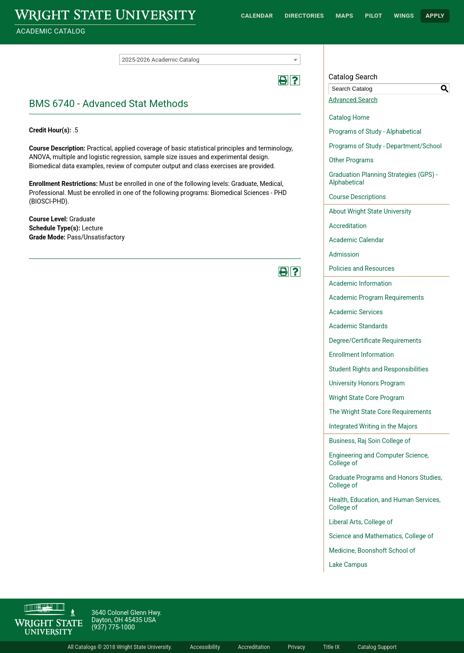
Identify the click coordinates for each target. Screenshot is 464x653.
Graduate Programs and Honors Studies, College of (385, 481)
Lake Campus (348, 564)
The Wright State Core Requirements (380, 411)
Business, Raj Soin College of (370, 440)
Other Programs (351, 160)
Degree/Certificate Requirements (375, 340)
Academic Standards (358, 326)
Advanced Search (353, 99)
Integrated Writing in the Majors (373, 426)
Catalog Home (349, 117)
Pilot (373, 15)
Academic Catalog (50, 31)
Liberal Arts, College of (360, 522)
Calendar (257, 15)
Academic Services (356, 312)
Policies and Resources (362, 268)
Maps (344, 15)
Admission (344, 254)
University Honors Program (367, 383)
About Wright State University (370, 211)
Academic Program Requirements (376, 297)
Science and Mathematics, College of (381, 536)
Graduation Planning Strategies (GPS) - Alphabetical (383, 178)
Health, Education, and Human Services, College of (384, 504)
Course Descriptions (357, 196)
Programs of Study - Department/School (385, 146)
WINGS (404, 15)
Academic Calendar (356, 240)
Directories (304, 15)
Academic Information (360, 283)
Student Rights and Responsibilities (379, 369)
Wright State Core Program (366, 397)
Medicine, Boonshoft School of (372, 550)
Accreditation (348, 225)
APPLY (435, 15)
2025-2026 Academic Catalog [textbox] (160, 59)
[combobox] (209, 59)
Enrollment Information (361, 354)
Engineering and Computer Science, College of (379, 459)
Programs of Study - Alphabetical (375, 131)
